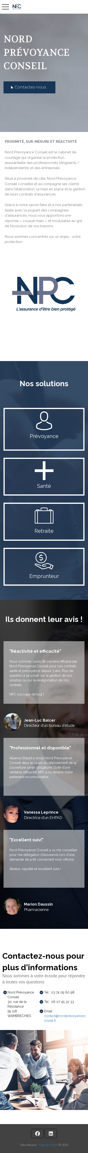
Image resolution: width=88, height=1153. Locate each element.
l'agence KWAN (47, 1145)
